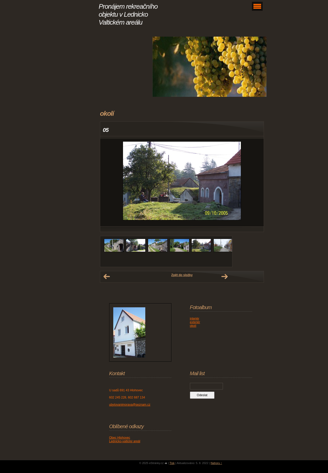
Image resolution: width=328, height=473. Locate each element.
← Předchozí (106, 276)
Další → (224, 276)
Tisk (172, 463)
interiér (194, 318)
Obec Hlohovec (119, 437)
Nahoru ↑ (216, 463)
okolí (193, 326)
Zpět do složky (181, 275)
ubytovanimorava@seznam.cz (129, 404)
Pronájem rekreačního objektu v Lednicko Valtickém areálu (128, 14)
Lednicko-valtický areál (124, 441)
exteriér (195, 322)
